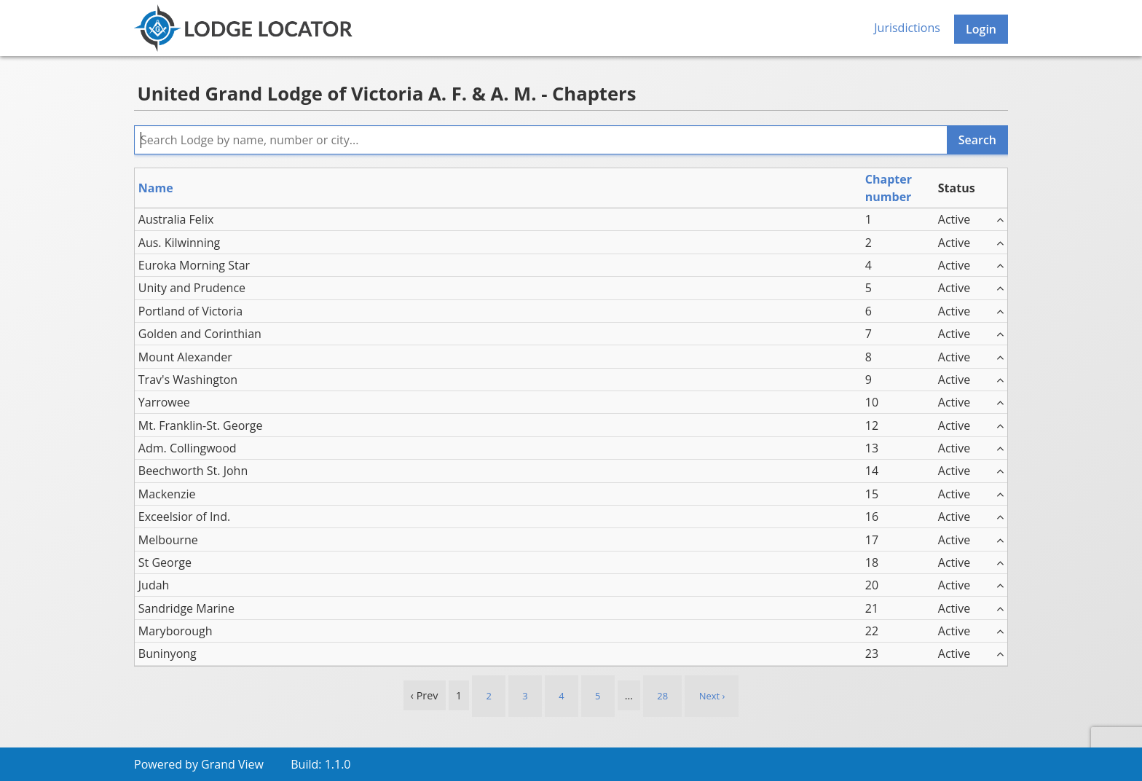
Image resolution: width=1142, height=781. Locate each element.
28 (662, 695)
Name (155, 188)
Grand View (232, 764)
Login (981, 29)
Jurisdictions (907, 28)
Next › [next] (712, 695)
